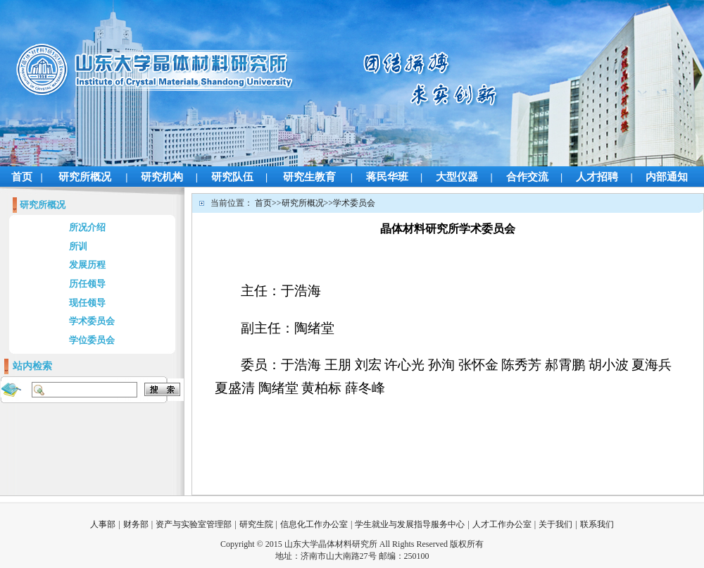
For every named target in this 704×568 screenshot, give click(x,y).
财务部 (136, 524)
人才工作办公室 (502, 524)
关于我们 (555, 524)
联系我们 (597, 524)
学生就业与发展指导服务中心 (410, 524)
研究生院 (256, 524)
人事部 (102, 524)
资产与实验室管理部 (194, 524)
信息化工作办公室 (314, 524)
